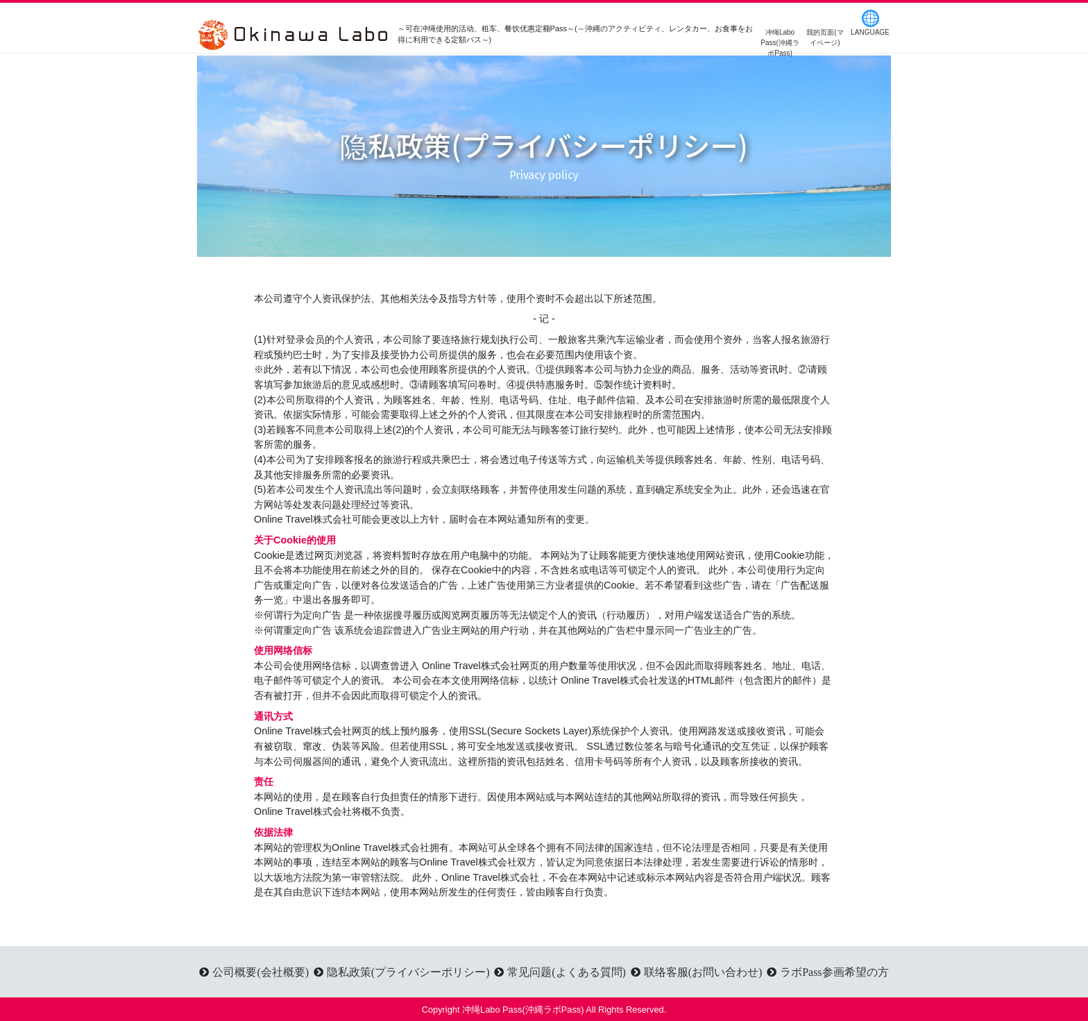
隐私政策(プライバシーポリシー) (408, 971)
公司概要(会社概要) (260, 971)
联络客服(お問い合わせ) (703, 971)
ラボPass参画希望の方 (834, 971)
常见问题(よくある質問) (566, 971)
